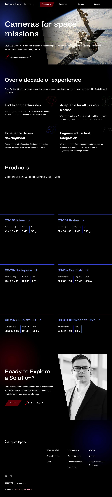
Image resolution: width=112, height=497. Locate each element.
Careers (97, 4)
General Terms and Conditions (96, 463)
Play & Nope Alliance (23, 489)
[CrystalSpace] (13, 4)
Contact (81, 4)
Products (45, 4)
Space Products (53, 456)
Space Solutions (74, 456)
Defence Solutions (75, 462)
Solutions (27, 4)
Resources (63, 4)
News (49, 462)
